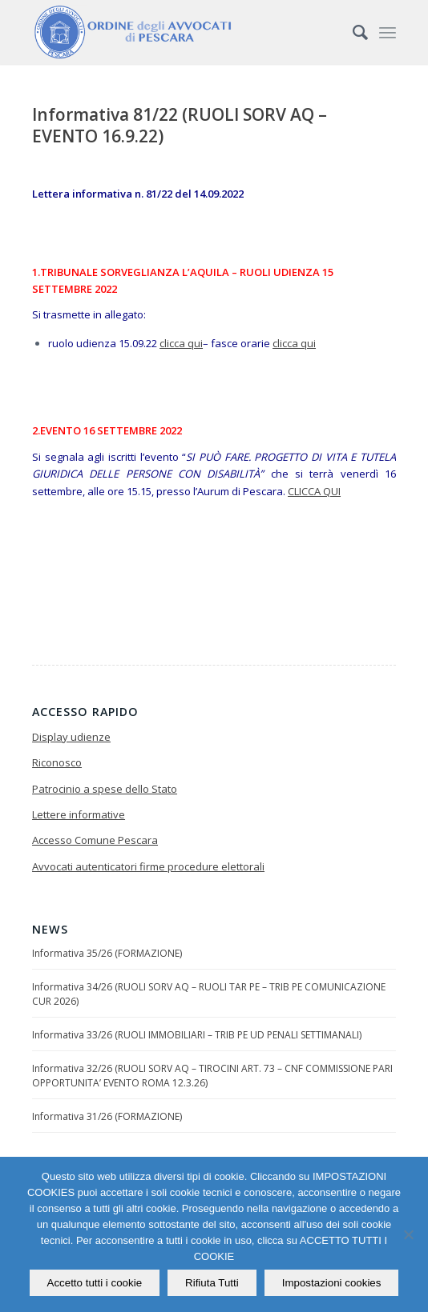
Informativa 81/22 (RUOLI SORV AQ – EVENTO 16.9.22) (179, 125)
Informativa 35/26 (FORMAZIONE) (107, 953)
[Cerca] (352, 32)
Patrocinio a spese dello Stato (104, 789)
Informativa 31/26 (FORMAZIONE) (107, 1116)
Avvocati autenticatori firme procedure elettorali (148, 866)
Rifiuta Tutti (212, 1283)
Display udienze (71, 737)
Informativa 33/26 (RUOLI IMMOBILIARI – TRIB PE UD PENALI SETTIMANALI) (196, 1035)
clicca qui (181, 343)
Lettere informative (78, 814)
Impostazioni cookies (332, 1283)
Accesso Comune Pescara (95, 840)
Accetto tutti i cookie (95, 1283)
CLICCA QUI (314, 491)
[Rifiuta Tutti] (408, 1234)
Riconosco (57, 762)
